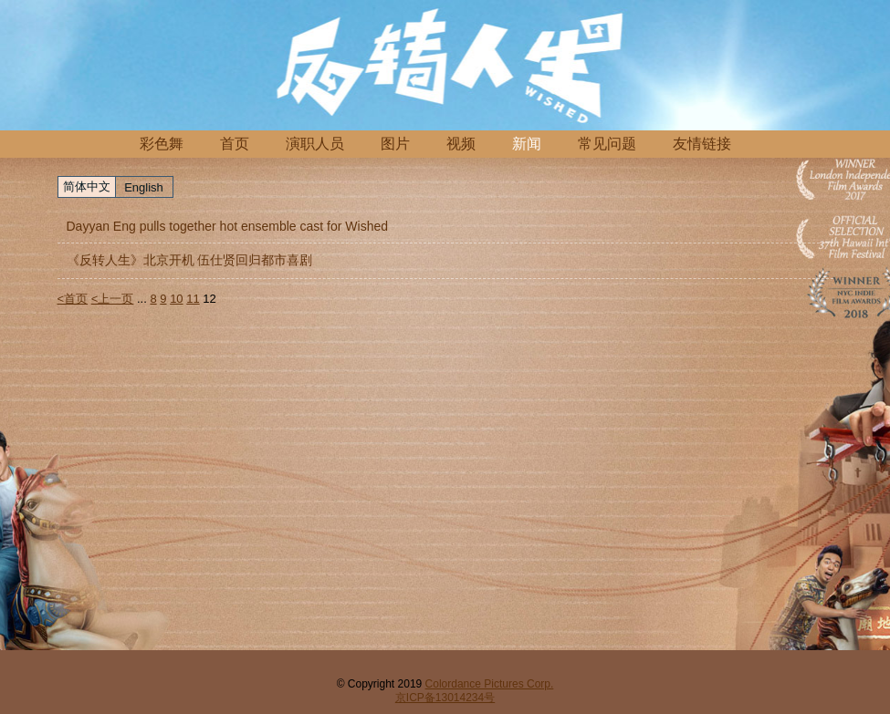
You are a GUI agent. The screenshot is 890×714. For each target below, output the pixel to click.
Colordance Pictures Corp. (489, 684)
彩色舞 (161, 143)
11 (192, 298)
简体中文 (86, 186)
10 (176, 298)
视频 (461, 143)
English (143, 187)
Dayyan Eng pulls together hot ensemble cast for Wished (228, 226)
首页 (234, 143)
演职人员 (315, 143)
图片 (395, 143)
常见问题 (607, 143)
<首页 (73, 298)
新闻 (526, 143)
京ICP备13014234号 (445, 697)
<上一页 (112, 298)
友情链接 (702, 143)
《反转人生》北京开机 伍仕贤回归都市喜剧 (190, 260)
